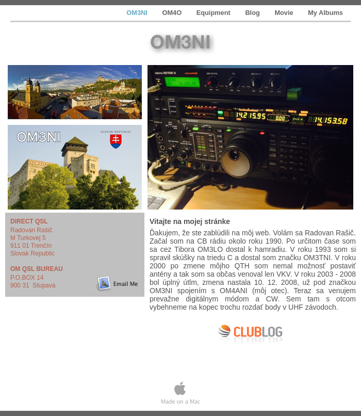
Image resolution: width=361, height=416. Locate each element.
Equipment (214, 13)
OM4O (172, 13)
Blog (253, 13)
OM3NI (137, 13)
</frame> (252, 355)
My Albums (325, 13)
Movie (284, 13)
